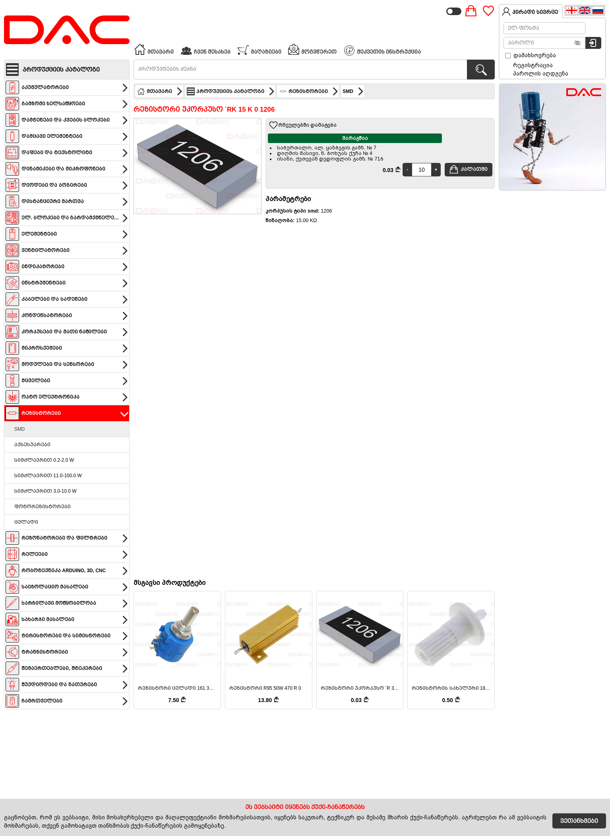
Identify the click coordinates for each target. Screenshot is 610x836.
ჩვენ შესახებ (205, 49)
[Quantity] (421, 169)
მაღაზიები (259, 49)
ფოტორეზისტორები (42, 506)
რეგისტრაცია (533, 65)
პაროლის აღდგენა (540, 73)
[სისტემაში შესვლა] (593, 43)
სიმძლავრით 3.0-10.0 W (45, 491)
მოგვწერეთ (312, 49)
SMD (19, 429)
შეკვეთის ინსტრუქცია (382, 50)
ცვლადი (26, 522)
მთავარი (154, 49)
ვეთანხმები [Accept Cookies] (579, 821)
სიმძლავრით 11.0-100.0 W (48, 475)
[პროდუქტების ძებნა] (481, 69)
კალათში (468, 169)
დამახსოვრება (530, 55)
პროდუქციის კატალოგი (231, 91)
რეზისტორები (309, 91)
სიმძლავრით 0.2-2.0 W (44, 460)
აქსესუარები (32, 444)
